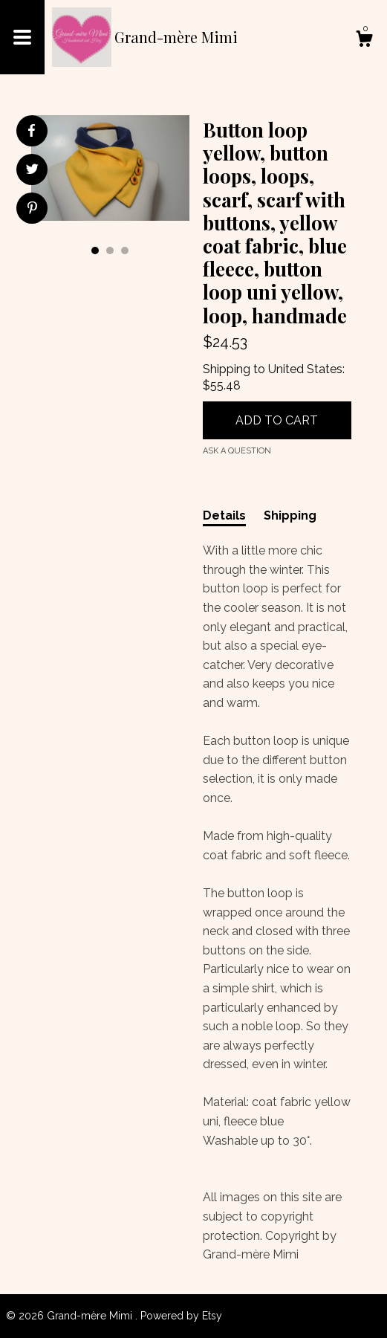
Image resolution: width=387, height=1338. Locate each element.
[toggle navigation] (22, 37)
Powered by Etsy (181, 1316)
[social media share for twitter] (32, 171)
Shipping (290, 515)
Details (224, 515)
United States (305, 369)
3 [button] (125, 250)
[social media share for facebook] (31, 131)
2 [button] (110, 250)
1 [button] (95, 250)
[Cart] (364, 41)
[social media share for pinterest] (32, 210)
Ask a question (237, 451)
